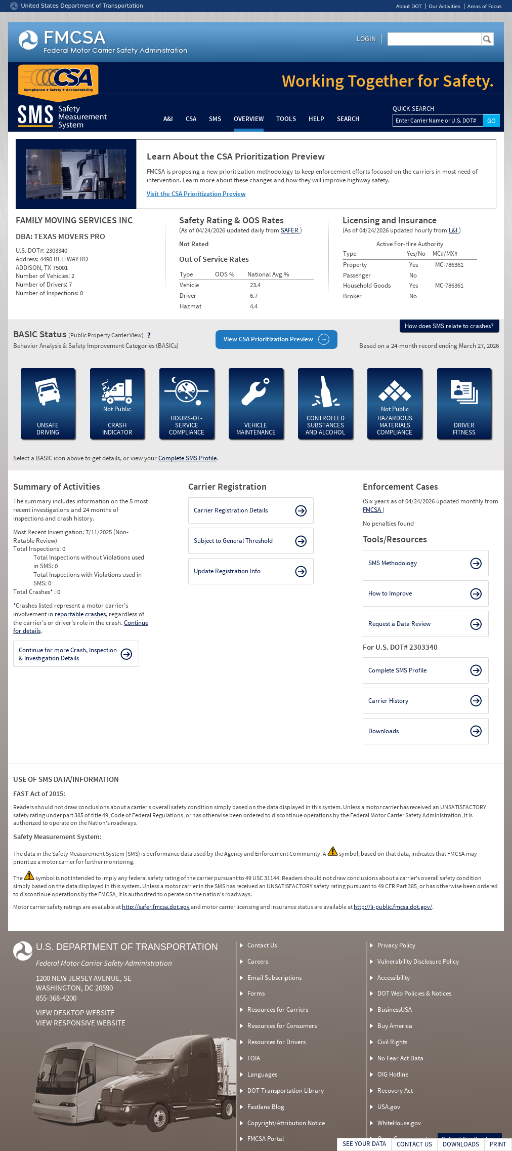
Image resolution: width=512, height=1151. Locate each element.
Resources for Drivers (276, 1042)
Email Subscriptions (274, 977)
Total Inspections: (37, 548)
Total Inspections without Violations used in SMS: (88, 561)
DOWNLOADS (461, 1144)
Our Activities (444, 6)
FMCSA (372, 509)
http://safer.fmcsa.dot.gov (156, 906)
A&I (168, 118)
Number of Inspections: (48, 293)
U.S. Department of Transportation (127, 947)
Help (316, 118)
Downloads (383, 731)
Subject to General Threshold (233, 540)
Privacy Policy (396, 945)
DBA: (25, 236)
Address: (28, 259)
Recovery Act (395, 1090)
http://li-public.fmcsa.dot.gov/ (393, 906)
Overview (249, 118)
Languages (262, 1074)
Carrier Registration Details (231, 510)
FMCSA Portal (265, 1138)
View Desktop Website (75, 1012)
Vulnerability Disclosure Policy (418, 961)
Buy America (394, 1025)
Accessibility (393, 977)
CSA (191, 118)
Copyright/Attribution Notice (286, 1123)
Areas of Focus (484, 6)
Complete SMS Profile (187, 458)
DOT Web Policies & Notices (414, 993)
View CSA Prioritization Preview (268, 339)
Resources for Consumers (282, 1025)
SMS (215, 118)
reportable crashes (80, 614)
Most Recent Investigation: (49, 532)
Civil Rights (392, 1042)
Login (366, 38)
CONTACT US (414, 1144)
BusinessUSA (394, 1009)
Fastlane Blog (265, 1106)
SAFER (290, 230)
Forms (256, 993)
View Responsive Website (80, 1022)
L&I (454, 230)
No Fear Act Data (400, 1058)
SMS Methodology (392, 563)
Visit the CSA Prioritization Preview (196, 193)
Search (348, 118)
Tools (286, 118)
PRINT (498, 1144)
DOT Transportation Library (285, 1090)
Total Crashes (33, 591)
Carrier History (388, 700)
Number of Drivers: (42, 284)
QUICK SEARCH (413, 109)
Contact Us (262, 945)
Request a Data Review (399, 623)
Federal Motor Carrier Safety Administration (104, 963)
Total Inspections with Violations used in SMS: (87, 578)
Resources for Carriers (277, 1009)
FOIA (253, 1058)
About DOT (409, 6)
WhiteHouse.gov (399, 1123)
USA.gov (388, 1106)
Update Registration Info (227, 571)
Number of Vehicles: (43, 275)
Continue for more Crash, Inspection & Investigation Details (68, 654)
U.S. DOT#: (31, 250)
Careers (257, 961)
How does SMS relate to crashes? (449, 326)
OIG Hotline (392, 1074)
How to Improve (390, 593)
